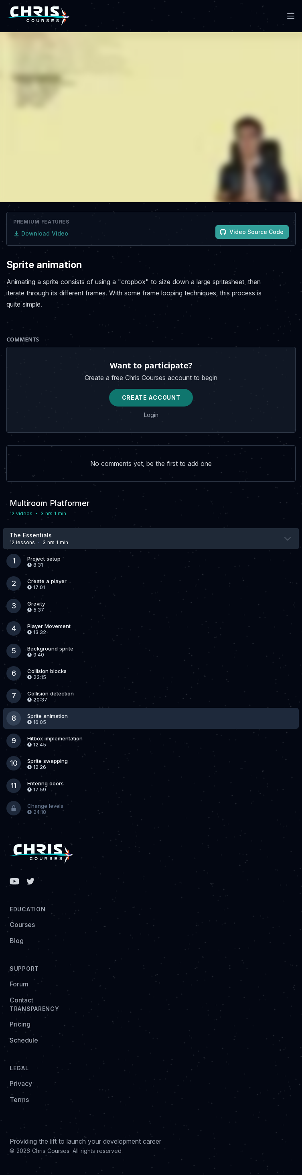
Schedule (24, 1040)
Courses (22, 925)
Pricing (20, 1024)
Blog (17, 941)
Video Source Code (252, 231)
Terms (19, 1100)
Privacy (21, 1083)
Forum (19, 984)
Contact (21, 1000)
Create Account (151, 397)
